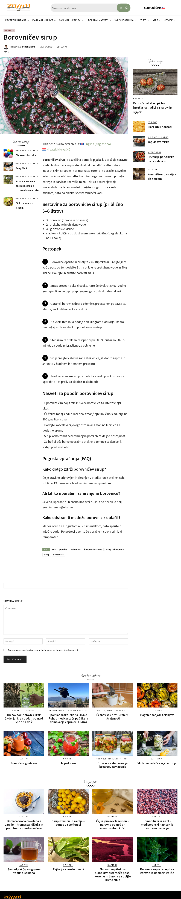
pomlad (63, 549)
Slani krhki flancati (160, 127)
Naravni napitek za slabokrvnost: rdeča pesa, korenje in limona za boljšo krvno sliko (113, 874)
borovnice (58, 554)
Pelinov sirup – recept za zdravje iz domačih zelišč (157, 871)
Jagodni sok (68, 763)
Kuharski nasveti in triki (112, 759)
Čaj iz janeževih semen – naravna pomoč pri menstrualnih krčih (112, 824)
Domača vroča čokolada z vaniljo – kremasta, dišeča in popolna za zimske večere (24, 824)
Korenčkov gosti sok (24, 763)
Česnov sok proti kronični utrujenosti (112, 716)
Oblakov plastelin (26, 155)
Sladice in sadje (158, 137)
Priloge (138, 98)
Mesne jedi (154, 152)
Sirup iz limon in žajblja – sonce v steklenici (68, 823)
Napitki (9, 30)
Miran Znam (28, 47)
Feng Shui (21, 168)
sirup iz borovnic (115, 549)
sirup (46, 554)
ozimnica (76, 549)
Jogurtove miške (158, 142)
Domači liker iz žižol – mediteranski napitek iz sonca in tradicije (157, 824)
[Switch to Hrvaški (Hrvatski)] (56, 149)
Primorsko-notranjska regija (68, 710)
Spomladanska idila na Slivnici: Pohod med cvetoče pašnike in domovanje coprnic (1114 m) (68, 718)
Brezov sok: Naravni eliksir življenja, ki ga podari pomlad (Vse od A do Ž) (24, 718)
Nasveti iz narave (23, 710)
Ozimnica (156, 710)
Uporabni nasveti (27, 150)
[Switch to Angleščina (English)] (95, 144)
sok (54, 549)
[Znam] (18, 7)
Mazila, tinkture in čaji (112, 710)
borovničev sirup (93, 549)
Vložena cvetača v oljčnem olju (157, 763)
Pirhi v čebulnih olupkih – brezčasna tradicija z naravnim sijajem (153, 107)
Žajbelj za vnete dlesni (68, 869)
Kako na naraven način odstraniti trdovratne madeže (27, 186)
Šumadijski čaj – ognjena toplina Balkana (24, 871)
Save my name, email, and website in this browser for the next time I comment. (43, 650)
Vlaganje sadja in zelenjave (157, 715)
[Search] (123, 8)
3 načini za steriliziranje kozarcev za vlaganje (113, 765)
